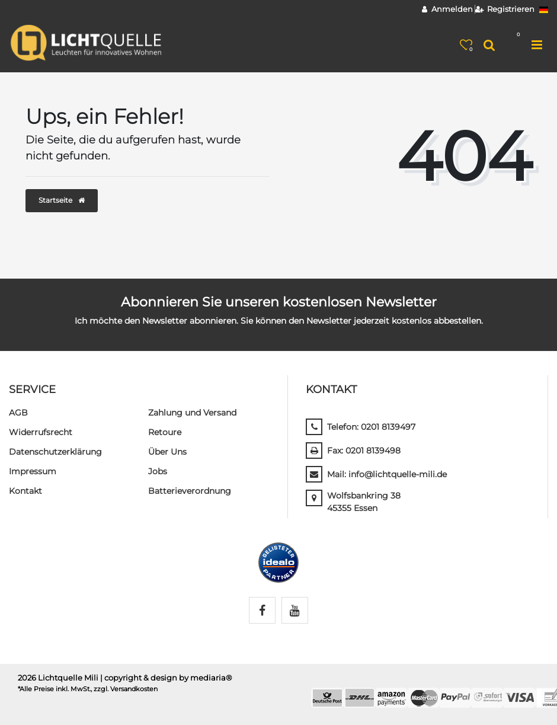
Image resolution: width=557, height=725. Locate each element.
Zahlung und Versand (192, 412)
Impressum (32, 471)
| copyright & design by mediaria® (166, 677)
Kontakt (25, 491)
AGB (18, 412)
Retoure (164, 432)
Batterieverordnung (189, 491)
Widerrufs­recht (40, 432)
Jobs (157, 471)
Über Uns (167, 451)
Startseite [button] (62, 200)
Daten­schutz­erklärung (55, 451)
